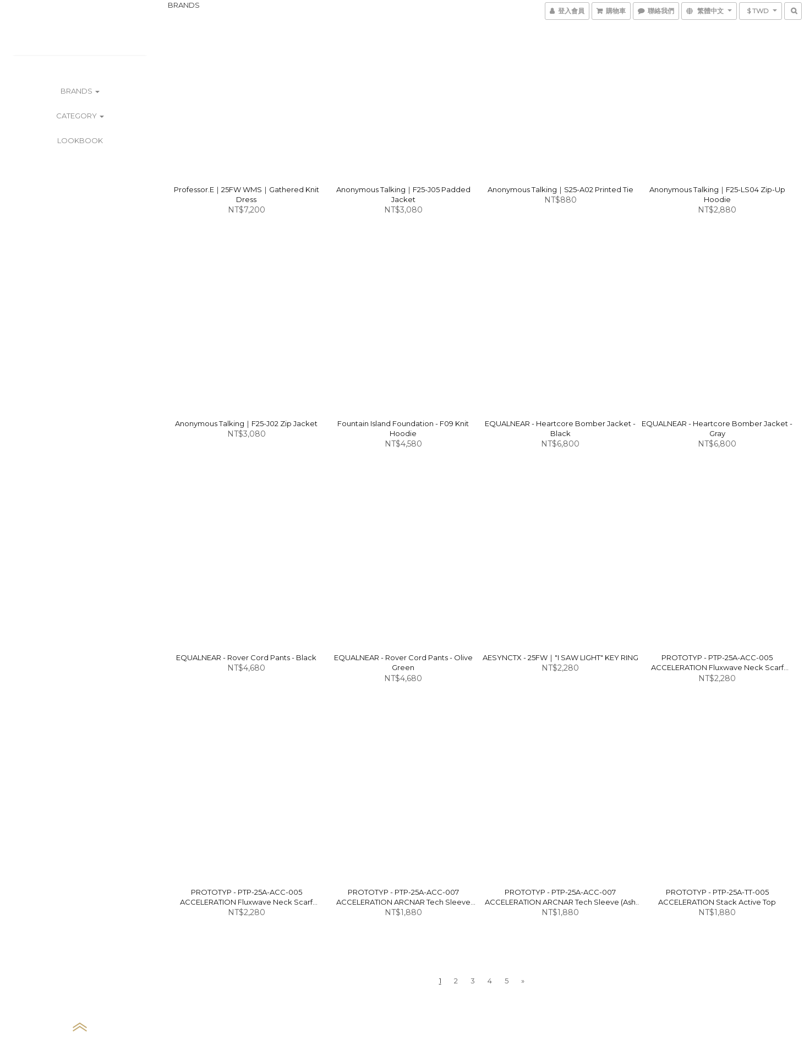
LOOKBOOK (80, 140)
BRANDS (80, 90)
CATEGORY (80, 115)
